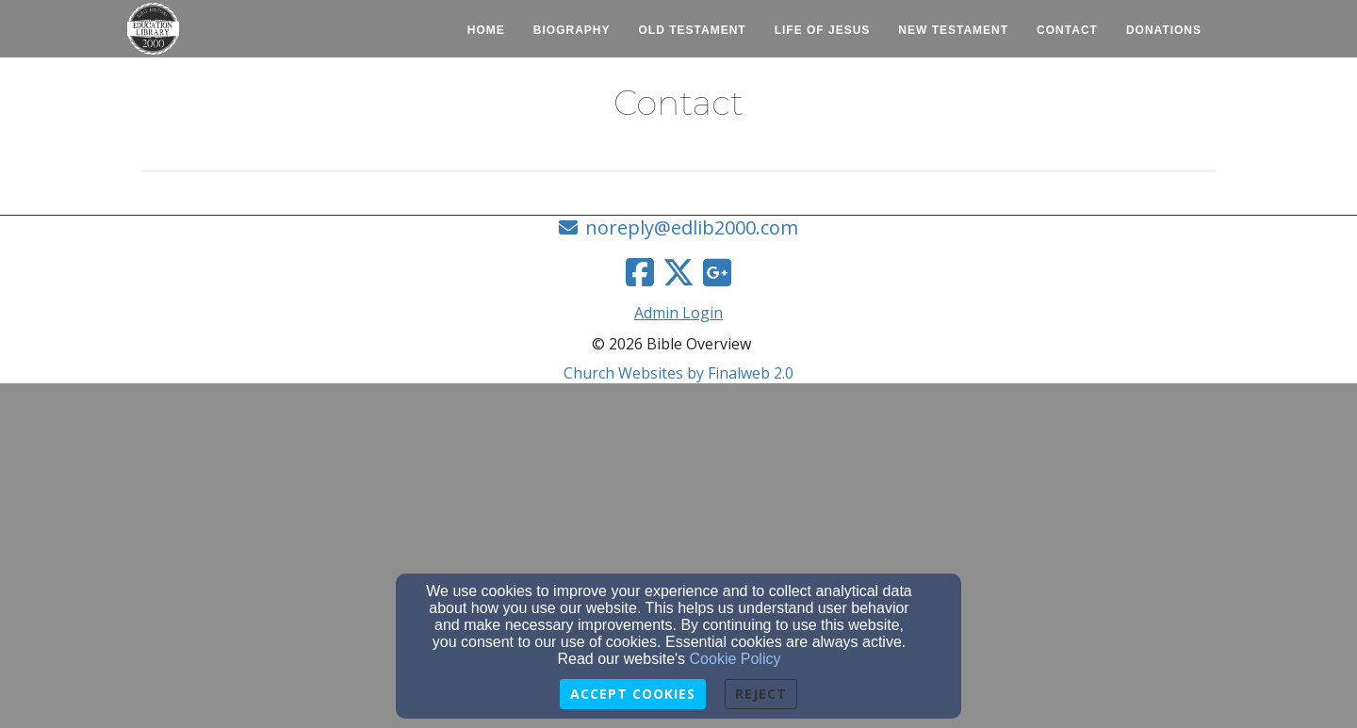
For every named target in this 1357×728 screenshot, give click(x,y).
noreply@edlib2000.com (691, 227)
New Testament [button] (953, 30)
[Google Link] (717, 272)
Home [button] (486, 30)
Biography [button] (572, 30)
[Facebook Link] (640, 272)
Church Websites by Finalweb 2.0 (678, 373)
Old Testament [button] (692, 30)
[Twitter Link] (678, 272)
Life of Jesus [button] (823, 30)
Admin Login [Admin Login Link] (678, 312)
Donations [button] (1164, 30)
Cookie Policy (735, 659)
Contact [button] (1067, 30)
